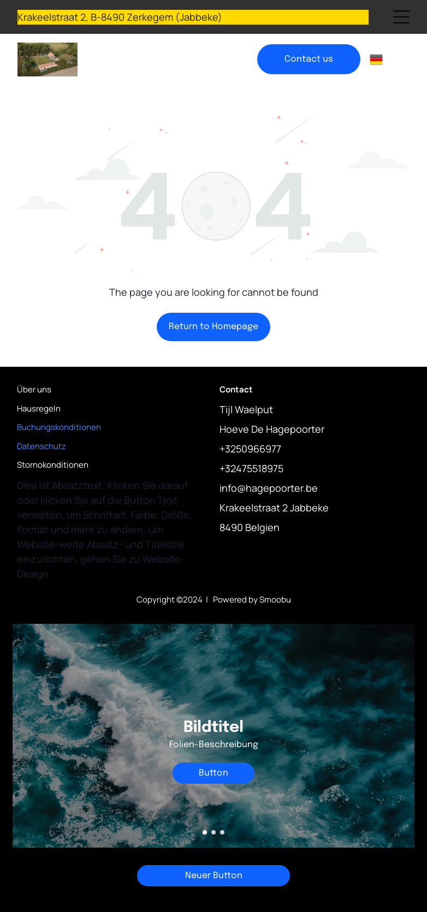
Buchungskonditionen (59, 427)
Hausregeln (39, 408)
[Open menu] (401, 17)
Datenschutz (41, 446)
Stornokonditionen (52, 464)
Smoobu (275, 599)
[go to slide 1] (205, 832)
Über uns (34, 389)
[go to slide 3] (222, 832)
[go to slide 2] (213, 832)
